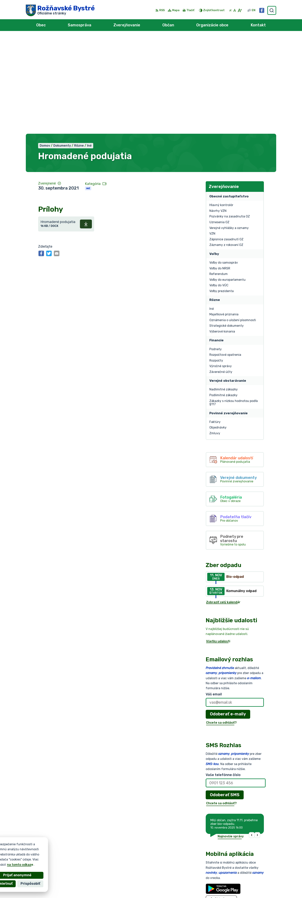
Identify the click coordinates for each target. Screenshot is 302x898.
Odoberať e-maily (228, 617)
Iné (88, 91)
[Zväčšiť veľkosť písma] (240, 10)
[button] (252, 738)
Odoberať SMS (224, 697)
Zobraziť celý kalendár (223, 505)
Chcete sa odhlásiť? (221, 625)
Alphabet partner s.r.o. (82, 850)
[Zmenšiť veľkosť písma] (230, 10)
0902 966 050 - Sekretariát (254, 874)
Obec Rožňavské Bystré (69, 854)
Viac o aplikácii (217, 813)
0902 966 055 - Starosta (252, 870)
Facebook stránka (247, 883)
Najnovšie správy (231, 739)
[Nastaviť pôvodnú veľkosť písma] (235, 10)
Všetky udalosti (218, 544)
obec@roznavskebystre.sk (253, 878)
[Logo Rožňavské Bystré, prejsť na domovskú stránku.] (60, 10)
